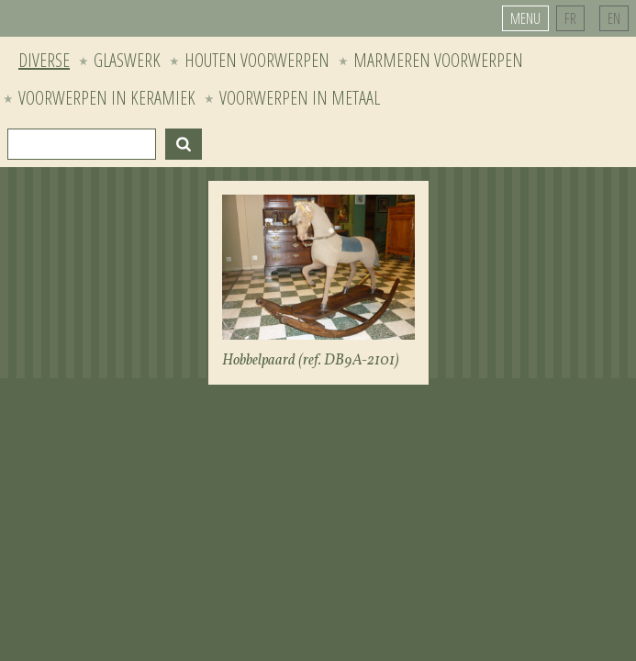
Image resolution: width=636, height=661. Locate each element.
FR (570, 18)
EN (614, 18)
